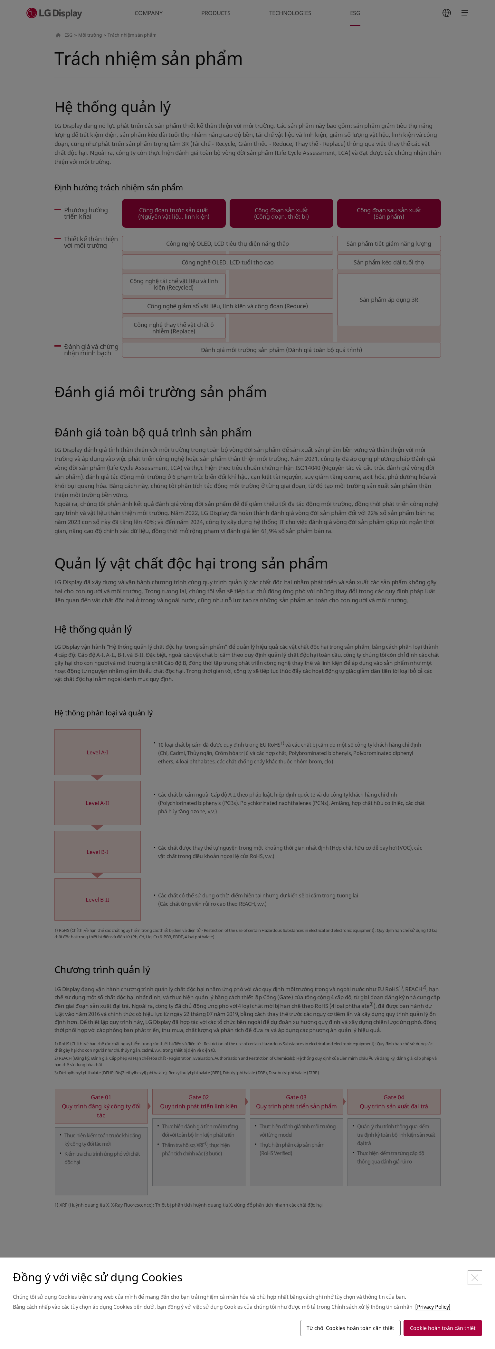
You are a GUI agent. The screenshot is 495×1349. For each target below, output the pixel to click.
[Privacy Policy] (433, 1306)
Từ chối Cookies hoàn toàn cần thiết (350, 1328)
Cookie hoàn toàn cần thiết (443, 1328)
